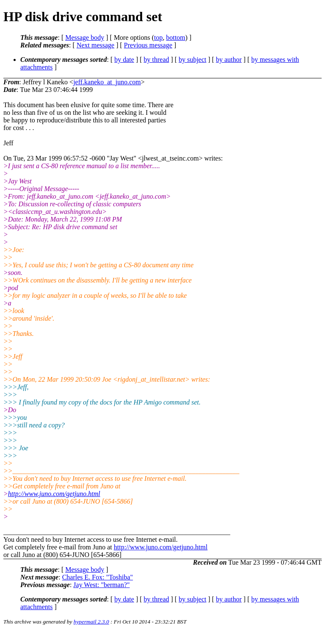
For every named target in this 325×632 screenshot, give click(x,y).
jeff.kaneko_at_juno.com (107, 82)
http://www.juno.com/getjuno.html (54, 493)
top (158, 37)
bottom (175, 37)
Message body (84, 37)
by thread (156, 59)
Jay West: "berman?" (101, 584)
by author (229, 59)
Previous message (148, 45)
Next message (95, 45)
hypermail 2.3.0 (91, 621)
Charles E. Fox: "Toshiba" (97, 577)
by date (124, 59)
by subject (192, 59)
